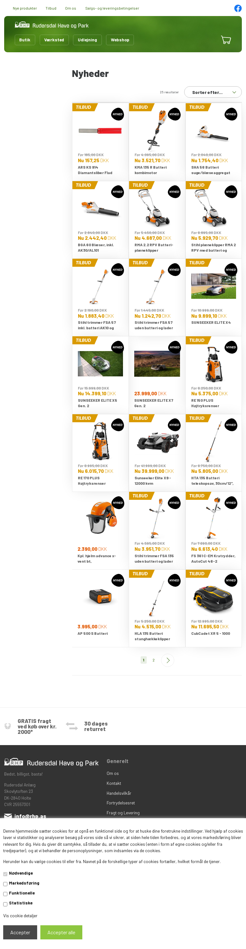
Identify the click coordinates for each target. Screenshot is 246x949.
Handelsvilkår (119, 793)
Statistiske (20, 902)
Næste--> (167, 660)
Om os (70, 8)
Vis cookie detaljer (20, 915)
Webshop (120, 39)
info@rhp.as (30, 816)
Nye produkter (25, 8)
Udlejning (87, 39)
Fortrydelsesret (121, 802)
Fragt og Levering (123, 812)
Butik (24, 39)
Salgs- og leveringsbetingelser (112, 8)
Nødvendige (21, 873)
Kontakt (114, 783)
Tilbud (50, 8)
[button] (210, 40)
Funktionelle (22, 892)
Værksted (54, 39)
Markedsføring (24, 883)
